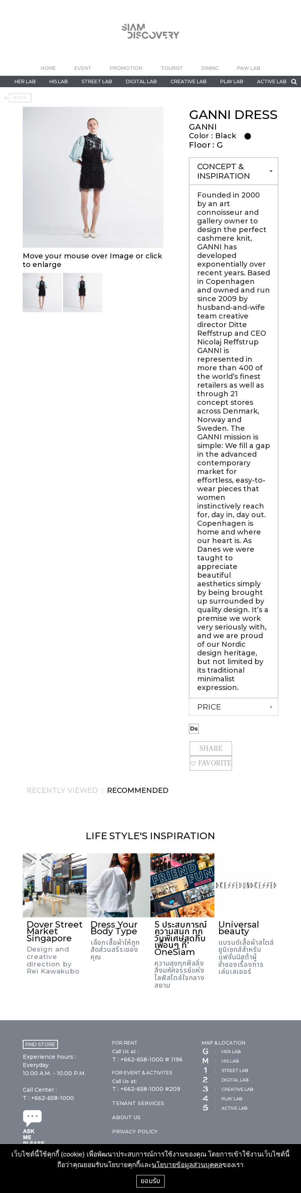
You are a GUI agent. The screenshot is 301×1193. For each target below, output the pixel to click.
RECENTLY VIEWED (62, 790)
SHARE (211, 748)
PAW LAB (248, 68)
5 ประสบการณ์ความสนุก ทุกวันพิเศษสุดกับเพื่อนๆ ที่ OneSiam (180, 938)
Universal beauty (238, 928)
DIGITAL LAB (141, 81)
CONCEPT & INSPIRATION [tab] (235, 171)
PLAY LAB (231, 81)
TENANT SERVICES (138, 1103)
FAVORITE (211, 763)
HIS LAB (58, 81)
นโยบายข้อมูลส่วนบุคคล (187, 1165)
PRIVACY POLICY (135, 1131)
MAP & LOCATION (223, 1043)
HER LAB (25, 81)
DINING (210, 68)
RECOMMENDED (138, 790)
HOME (48, 68)
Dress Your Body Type (114, 928)
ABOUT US (126, 1117)
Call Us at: (124, 1081)
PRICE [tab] (235, 707)
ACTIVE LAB (271, 81)
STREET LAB (97, 81)
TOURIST (172, 68)
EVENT (82, 68)
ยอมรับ (150, 1181)
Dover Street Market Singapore (55, 931)
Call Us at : (125, 1051)
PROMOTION (126, 68)
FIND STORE (40, 1044)
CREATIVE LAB (188, 81)
